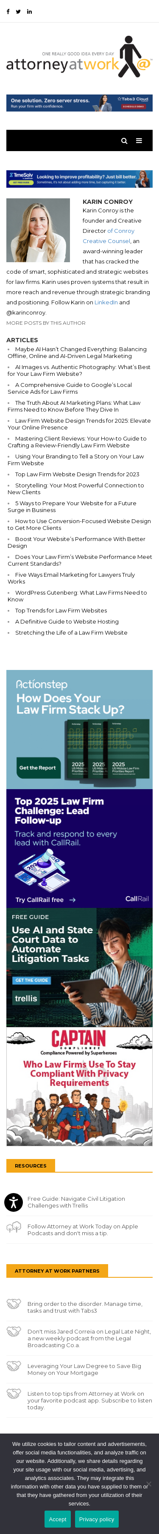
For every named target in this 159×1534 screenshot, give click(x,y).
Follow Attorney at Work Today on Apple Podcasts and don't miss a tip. (83, 1229)
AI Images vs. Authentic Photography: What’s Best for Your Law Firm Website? (79, 370)
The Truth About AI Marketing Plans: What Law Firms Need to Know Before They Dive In (74, 406)
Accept (57, 1519)
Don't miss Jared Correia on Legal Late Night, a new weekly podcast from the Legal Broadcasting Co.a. (89, 1338)
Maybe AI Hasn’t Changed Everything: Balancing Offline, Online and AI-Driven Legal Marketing (77, 352)
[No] (148, 1484)
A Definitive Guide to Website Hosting (67, 621)
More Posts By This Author (46, 323)
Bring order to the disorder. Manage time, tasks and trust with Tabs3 (85, 1307)
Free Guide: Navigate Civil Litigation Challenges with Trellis (76, 1202)
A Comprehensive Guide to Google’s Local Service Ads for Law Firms (70, 388)
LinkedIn (106, 302)
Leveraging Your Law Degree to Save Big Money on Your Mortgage (84, 1369)
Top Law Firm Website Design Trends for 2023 (77, 474)
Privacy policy (96, 1519)
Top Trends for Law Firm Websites (61, 610)
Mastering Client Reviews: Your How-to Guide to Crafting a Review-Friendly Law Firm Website (77, 442)
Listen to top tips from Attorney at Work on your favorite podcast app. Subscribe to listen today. (90, 1400)
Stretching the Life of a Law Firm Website (71, 632)
